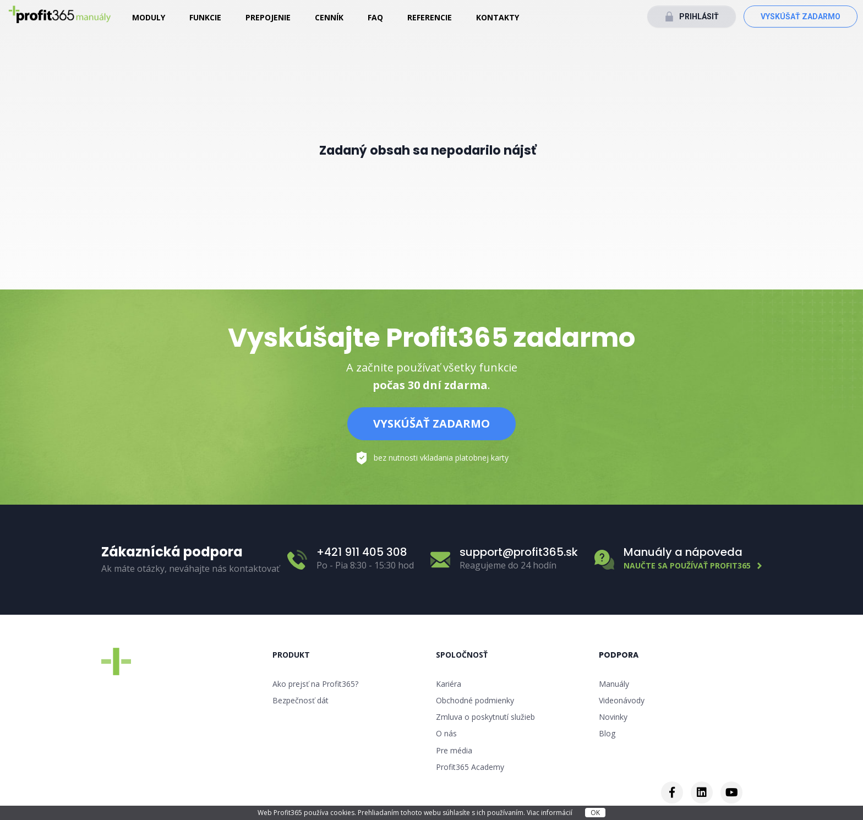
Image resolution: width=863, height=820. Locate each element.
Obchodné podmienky (475, 700)
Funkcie (205, 17)
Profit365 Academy (470, 767)
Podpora (618, 654)
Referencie (429, 17)
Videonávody (621, 700)
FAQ (375, 17)
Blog (607, 733)
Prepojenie (268, 17)
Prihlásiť (699, 16)
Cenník (329, 17)
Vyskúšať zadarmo (800, 16)
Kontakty (497, 17)
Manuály (614, 684)
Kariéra (448, 684)
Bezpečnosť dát (300, 700)
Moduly (148, 17)
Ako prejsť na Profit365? (315, 684)
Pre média (454, 750)
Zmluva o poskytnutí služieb (485, 717)
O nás (446, 733)
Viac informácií (550, 812)
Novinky (613, 717)
